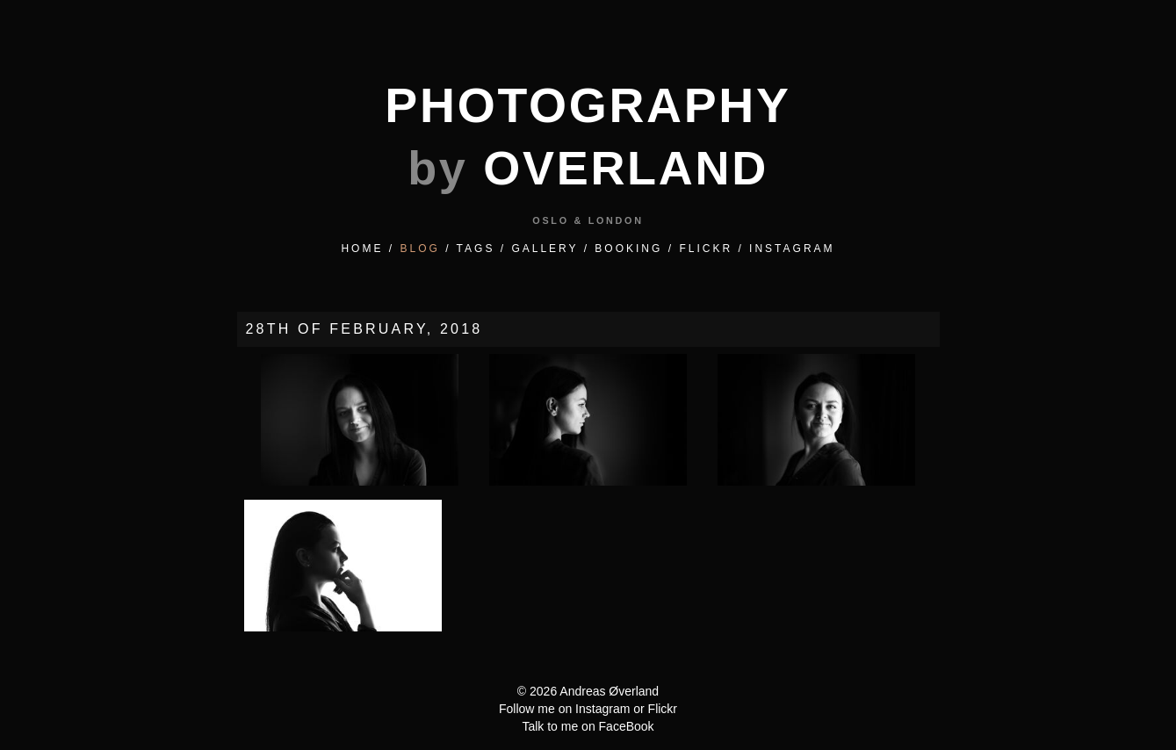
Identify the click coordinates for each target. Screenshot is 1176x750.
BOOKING (628, 248)
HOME (362, 248)
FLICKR (705, 248)
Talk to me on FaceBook (587, 726)
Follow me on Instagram (564, 709)
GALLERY (544, 248)
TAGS (476, 248)
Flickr (662, 709)
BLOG (419, 248)
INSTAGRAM (791, 248)
